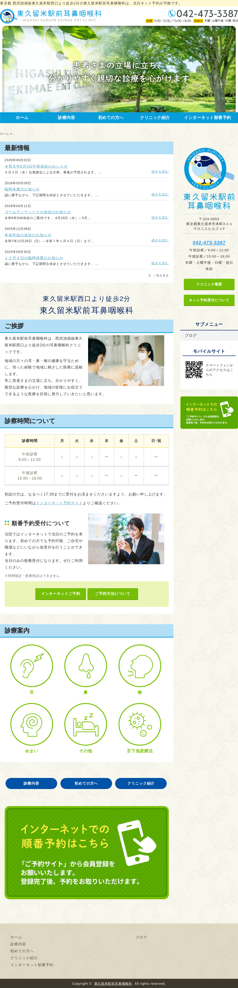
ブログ (191, 335)
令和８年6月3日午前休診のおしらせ (36, 166)
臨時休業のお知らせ (22, 189)
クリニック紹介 (155, 117)
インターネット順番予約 (207, 117)
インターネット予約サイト (59, 503)
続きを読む (160, 171)
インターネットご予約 (60, 594)
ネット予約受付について (209, 300)
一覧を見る (161, 275)
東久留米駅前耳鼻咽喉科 (113, 983)
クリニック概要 (209, 284)
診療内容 (66, 117)
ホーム (22, 117)
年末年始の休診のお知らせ (28, 235)
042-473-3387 (209, 242)
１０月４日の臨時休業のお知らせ (34, 258)
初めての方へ (111, 117)
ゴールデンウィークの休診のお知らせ (38, 212)
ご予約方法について (112, 594)
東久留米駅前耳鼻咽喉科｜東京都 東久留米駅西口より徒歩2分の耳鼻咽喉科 (50, 16)
